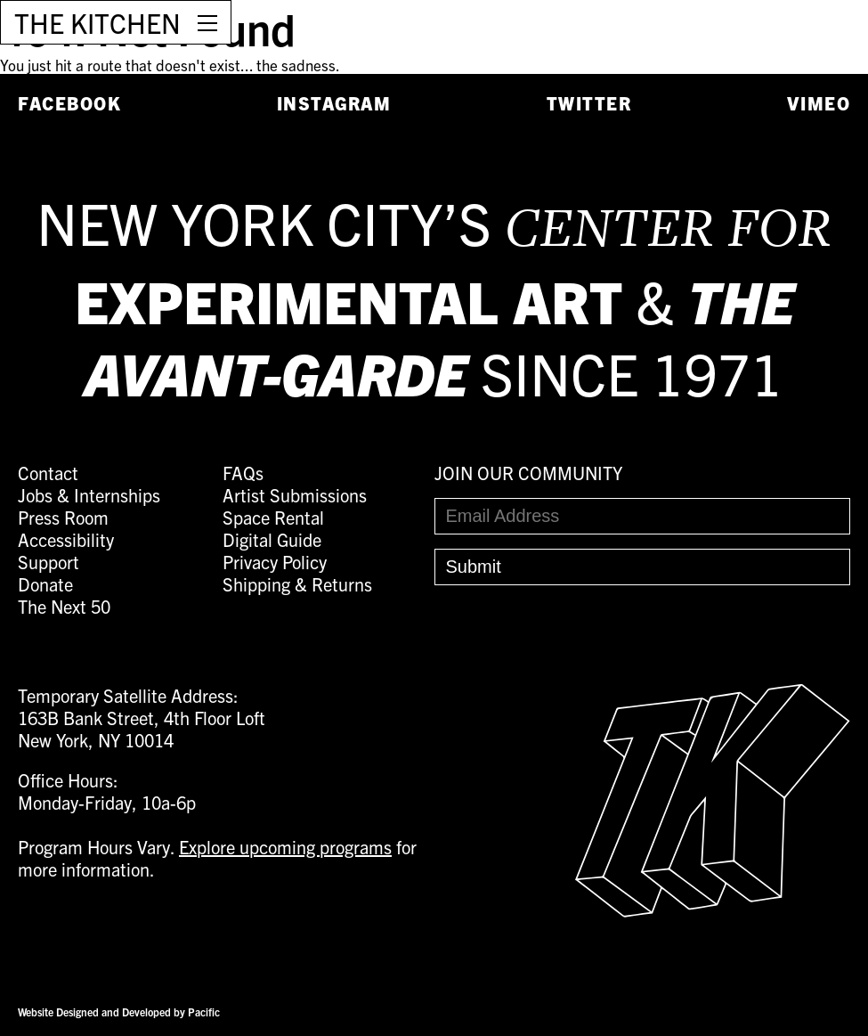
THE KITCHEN (97, 22)
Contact (48, 472)
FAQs (243, 472)
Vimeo (819, 103)
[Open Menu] (207, 22)
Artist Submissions (295, 495)
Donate (45, 584)
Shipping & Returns (297, 584)
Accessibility (66, 539)
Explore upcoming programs (285, 847)
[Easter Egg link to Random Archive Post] (712, 910)
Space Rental (273, 517)
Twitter (589, 103)
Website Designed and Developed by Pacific (119, 1011)
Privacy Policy (275, 562)
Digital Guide (272, 539)
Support (48, 562)
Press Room (63, 517)
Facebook (69, 103)
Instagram (334, 103)
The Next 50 (64, 606)
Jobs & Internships (89, 495)
